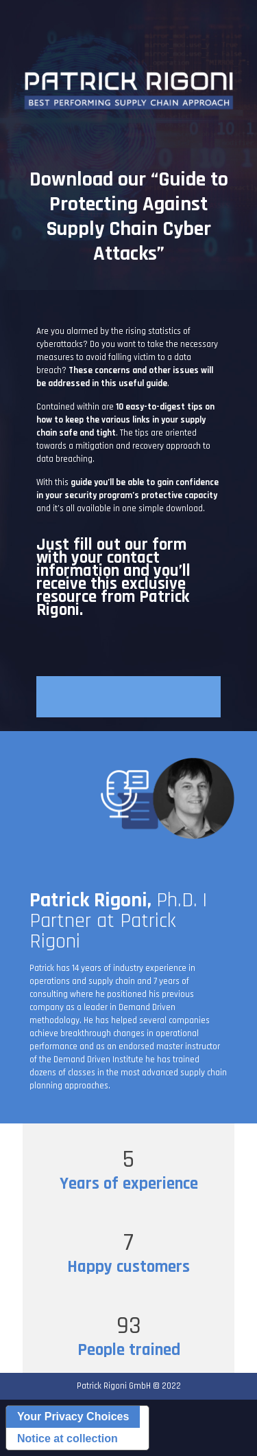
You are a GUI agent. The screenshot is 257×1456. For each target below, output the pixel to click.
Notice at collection (67, 1438)
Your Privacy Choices (73, 1416)
